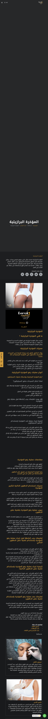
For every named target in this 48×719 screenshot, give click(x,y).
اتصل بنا (24, 326)
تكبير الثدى (38, 702)
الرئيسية (35, 225)
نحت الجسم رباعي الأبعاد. (31, 630)
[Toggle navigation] (2, 3)
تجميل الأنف (37, 662)
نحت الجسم (23, 225)
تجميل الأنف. (35, 626)
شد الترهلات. (35, 628)
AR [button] (6, 2)
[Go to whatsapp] (44, 715)
